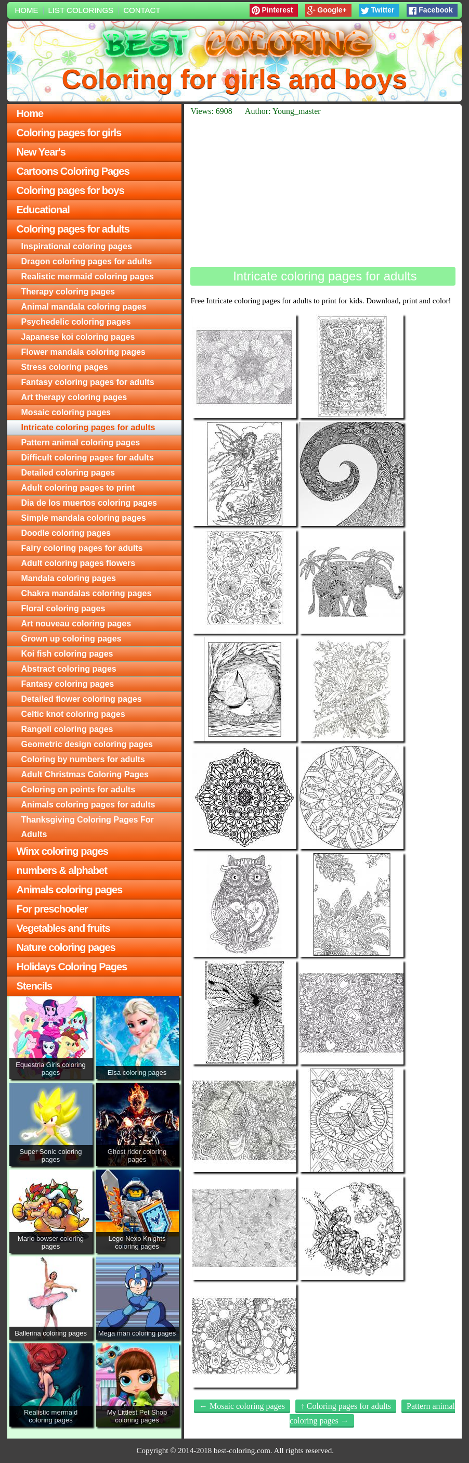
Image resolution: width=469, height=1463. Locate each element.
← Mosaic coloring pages (242, 1406)
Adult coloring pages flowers (78, 563)
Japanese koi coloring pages (78, 336)
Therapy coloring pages (68, 291)
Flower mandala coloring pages (83, 352)
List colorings (81, 10)
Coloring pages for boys (70, 190)
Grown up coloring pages (71, 638)
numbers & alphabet (62, 870)
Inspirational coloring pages (76, 246)
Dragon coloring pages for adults (86, 261)
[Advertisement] (322, 191)
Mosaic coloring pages (66, 412)
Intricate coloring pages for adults (88, 427)
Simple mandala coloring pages (83, 518)
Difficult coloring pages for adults (87, 457)
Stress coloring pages (64, 367)
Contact (141, 10)
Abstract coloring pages (68, 668)
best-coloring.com (242, 1450)
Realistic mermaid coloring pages (87, 276)
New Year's (41, 152)
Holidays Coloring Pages (72, 966)
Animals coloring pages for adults (88, 804)
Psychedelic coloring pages (76, 321)
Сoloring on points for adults (78, 789)
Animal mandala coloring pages (84, 306)
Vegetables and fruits (63, 928)
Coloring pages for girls (69, 132)
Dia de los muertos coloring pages (89, 502)
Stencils (35, 986)
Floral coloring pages (63, 608)
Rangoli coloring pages (67, 729)
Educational (43, 209)
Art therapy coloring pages (74, 397)
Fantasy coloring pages (67, 683)
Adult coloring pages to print (78, 487)
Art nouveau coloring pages (76, 623)
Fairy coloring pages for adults (82, 548)
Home (26, 10)
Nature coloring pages (66, 947)
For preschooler (52, 909)
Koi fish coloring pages (67, 653)
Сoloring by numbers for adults (83, 759)
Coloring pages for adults (73, 229)
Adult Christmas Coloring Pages (85, 774)
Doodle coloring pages (66, 533)
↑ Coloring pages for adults (346, 1406)
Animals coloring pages (70, 889)
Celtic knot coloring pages (73, 714)
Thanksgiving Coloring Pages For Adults (87, 827)
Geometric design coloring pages (87, 744)
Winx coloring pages (62, 851)
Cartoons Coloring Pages (73, 171)
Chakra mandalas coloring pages (86, 593)
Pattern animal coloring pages (80, 442)
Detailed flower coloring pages (81, 699)
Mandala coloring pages (68, 578)
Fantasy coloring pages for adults (87, 382)
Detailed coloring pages (68, 472)
